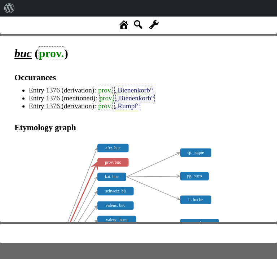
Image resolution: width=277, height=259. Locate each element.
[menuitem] (9, 8)
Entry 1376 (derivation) (61, 90)
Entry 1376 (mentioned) (62, 98)
